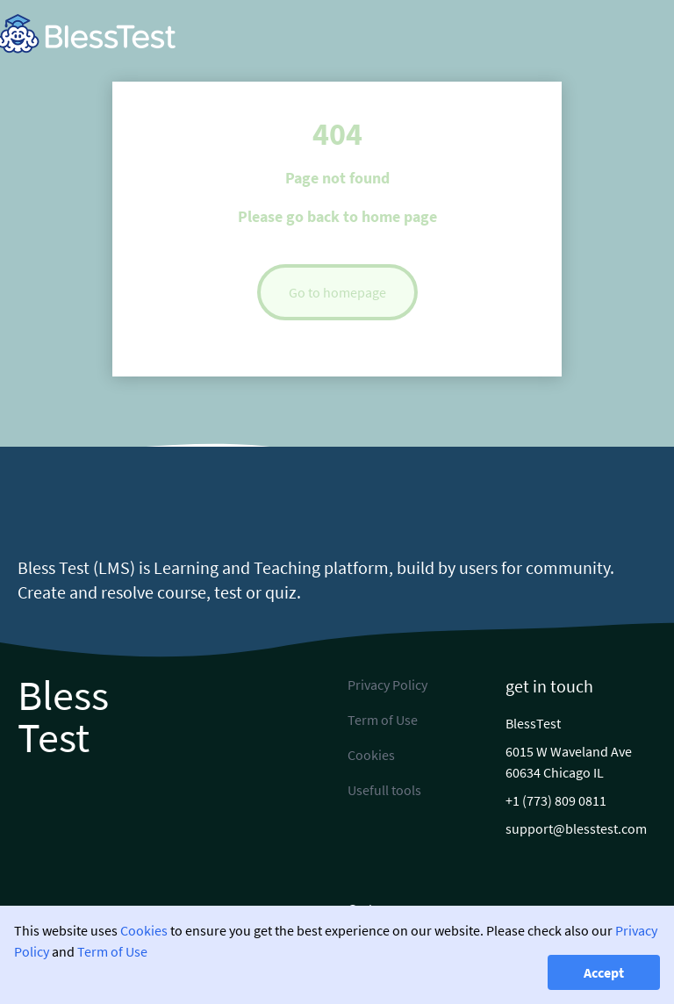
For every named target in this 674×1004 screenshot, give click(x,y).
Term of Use (112, 951)
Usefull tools (384, 790)
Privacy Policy (387, 684)
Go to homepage (337, 292)
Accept (604, 972)
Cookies (144, 930)
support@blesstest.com (576, 828)
